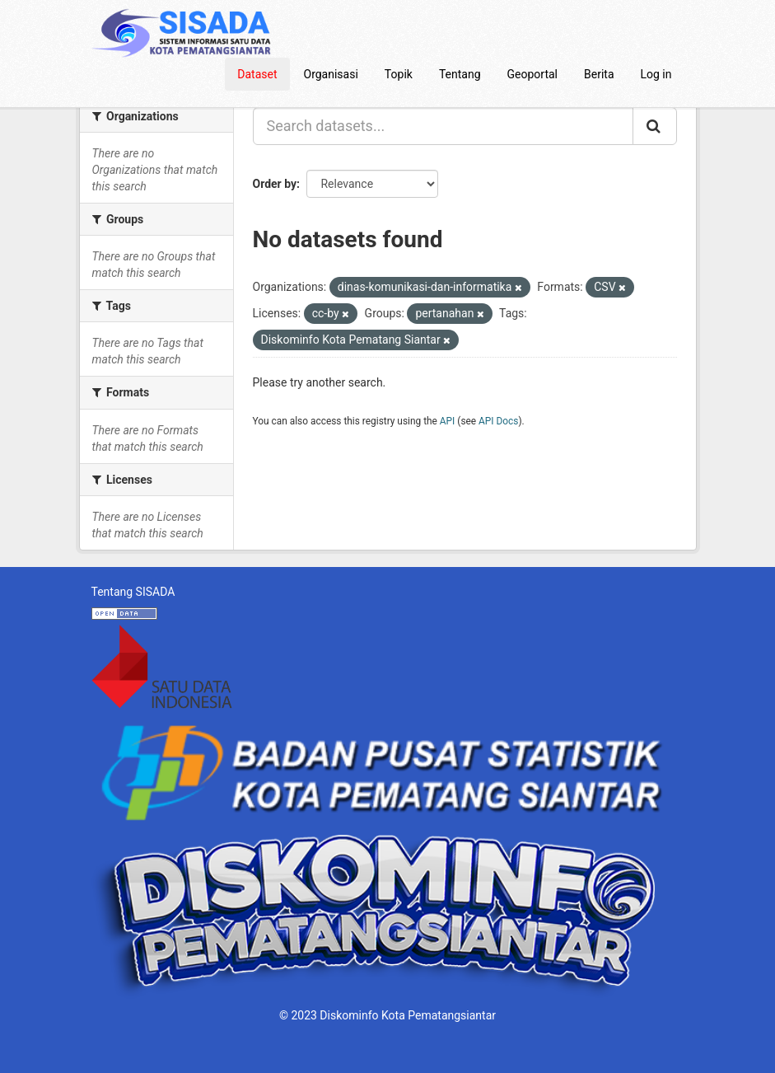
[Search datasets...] (443, 126)
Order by (275, 183)
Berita (599, 74)
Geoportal (532, 74)
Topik (399, 74)
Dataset (257, 74)
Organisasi (331, 74)
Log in (656, 74)
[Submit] (655, 126)
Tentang (460, 74)
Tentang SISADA (133, 591)
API (447, 421)
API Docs (498, 421)
